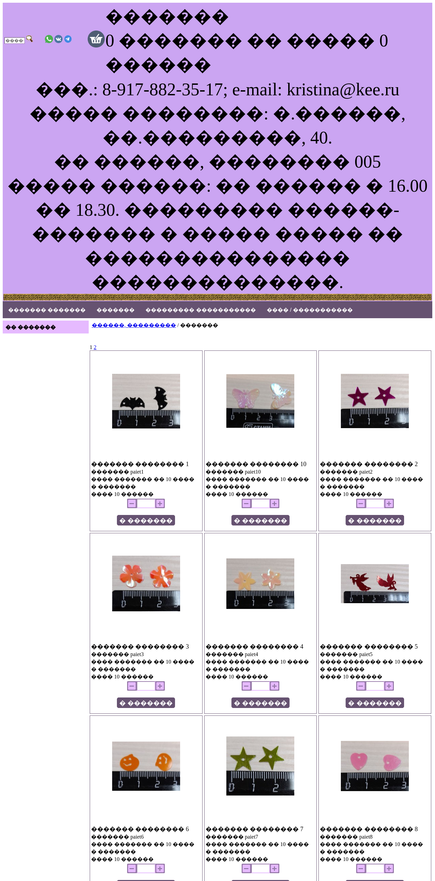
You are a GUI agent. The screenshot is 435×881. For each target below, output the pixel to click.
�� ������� (30, 327)
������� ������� (47, 310)
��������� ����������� (200, 310)
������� (116, 310)
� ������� (146, 520)
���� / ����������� (310, 310)
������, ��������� (134, 325)
